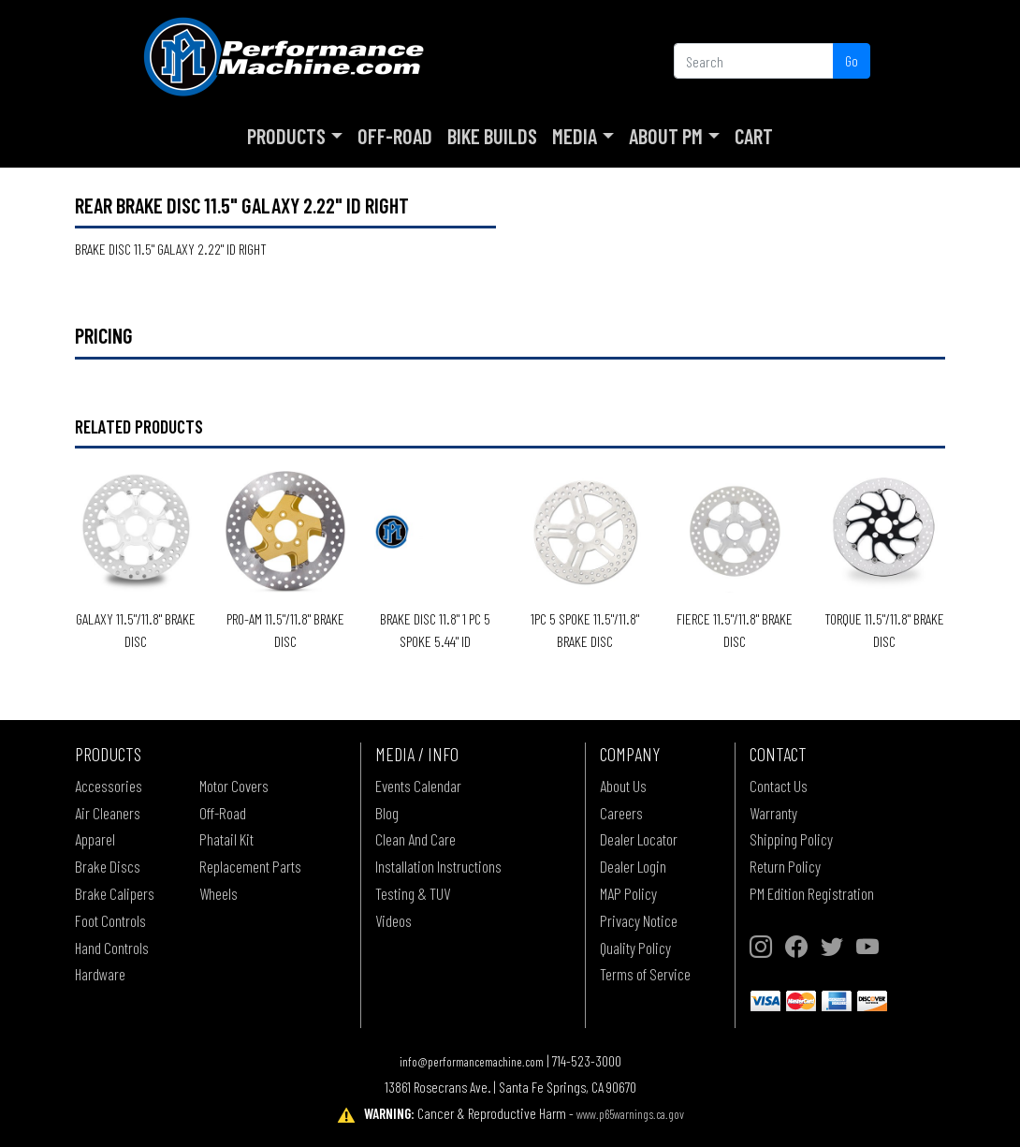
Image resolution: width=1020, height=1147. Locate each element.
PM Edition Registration (812, 893)
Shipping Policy (791, 839)
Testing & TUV (412, 893)
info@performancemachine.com (472, 1061)
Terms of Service (645, 973)
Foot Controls (110, 920)
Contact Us (779, 785)
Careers (621, 812)
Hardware (100, 973)
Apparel (95, 839)
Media (574, 136)
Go (851, 60)
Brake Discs (107, 866)
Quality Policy (635, 947)
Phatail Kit (226, 839)
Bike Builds (492, 136)
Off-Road (394, 136)
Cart (754, 136)
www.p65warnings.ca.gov (630, 1114)
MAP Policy (628, 893)
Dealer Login (633, 866)
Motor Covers (234, 785)
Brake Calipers (114, 893)
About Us (623, 785)
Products (286, 136)
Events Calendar (418, 785)
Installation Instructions (438, 866)
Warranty (773, 812)
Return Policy (785, 866)
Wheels (218, 893)
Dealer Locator (639, 839)
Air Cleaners (107, 812)
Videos (393, 920)
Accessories (108, 785)
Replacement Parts (250, 866)
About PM (666, 136)
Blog (387, 812)
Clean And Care (415, 839)
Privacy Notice (639, 920)
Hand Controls (112, 947)
